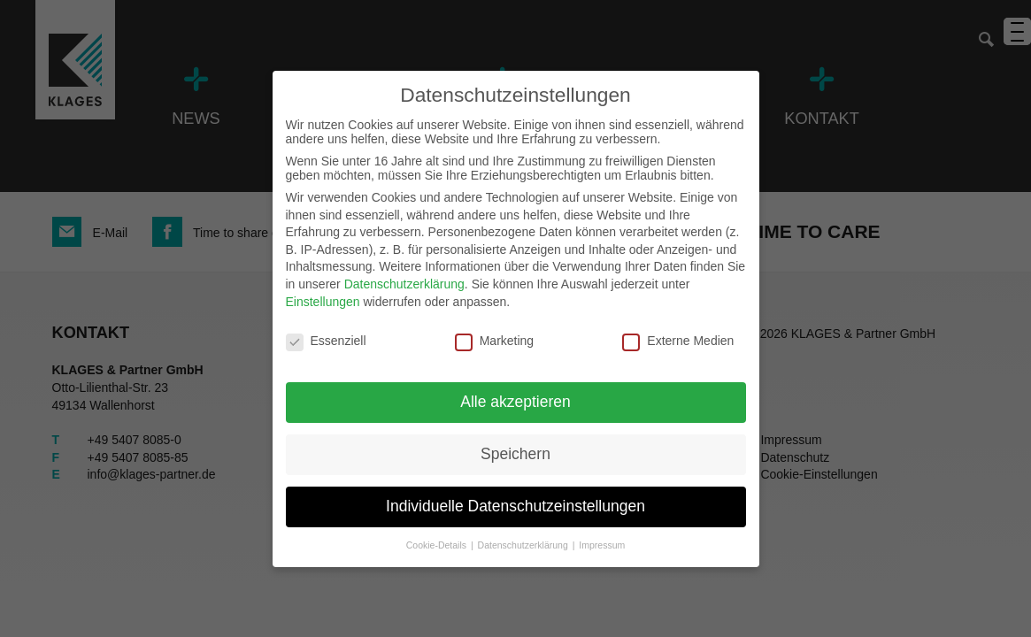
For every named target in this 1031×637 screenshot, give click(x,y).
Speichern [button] (515, 454)
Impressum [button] (602, 545)
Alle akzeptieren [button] (515, 402)
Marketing (494, 341)
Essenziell (326, 341)
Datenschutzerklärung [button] (524, 545)
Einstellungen (323, 302)
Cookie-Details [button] (437, 545)
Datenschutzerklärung (404, 284)
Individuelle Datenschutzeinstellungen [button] (515, 506)
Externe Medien (678, 341)
